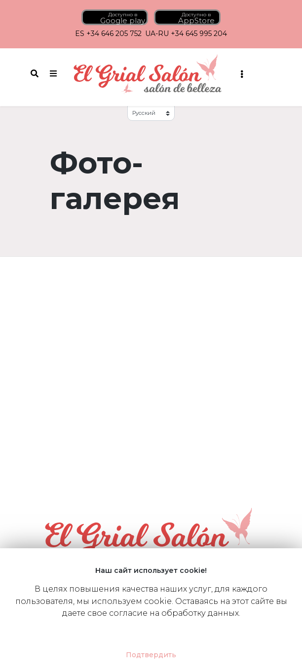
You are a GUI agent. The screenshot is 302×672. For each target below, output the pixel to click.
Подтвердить (151, 654)
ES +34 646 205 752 (108, 33)
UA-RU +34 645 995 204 (186, 33)
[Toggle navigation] (241, 74)
